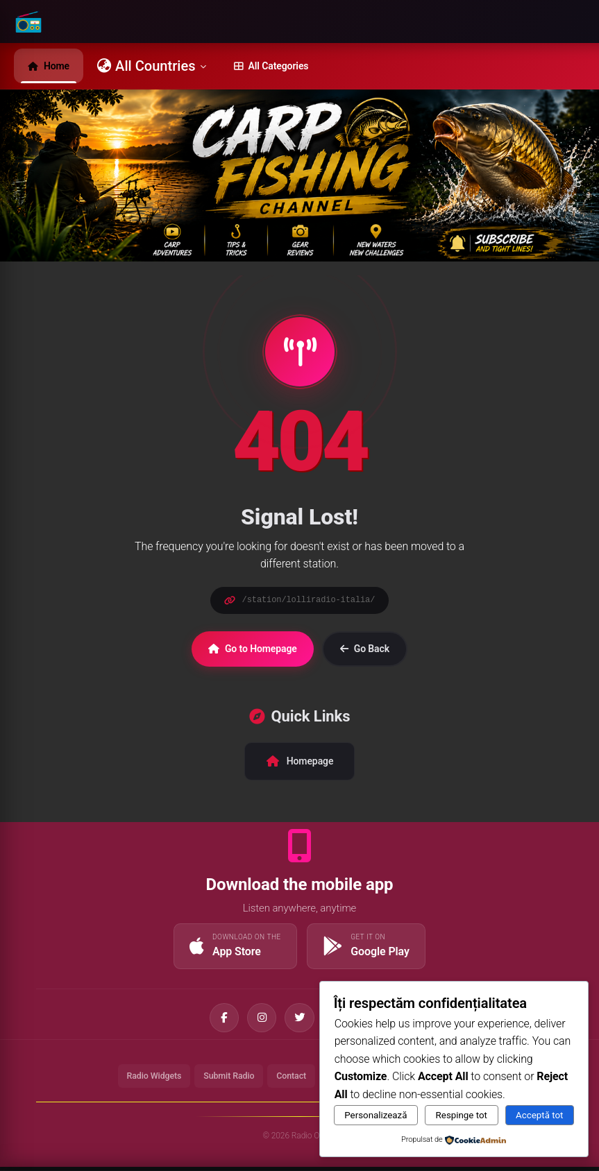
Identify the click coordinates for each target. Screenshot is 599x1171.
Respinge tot (461, 1115)
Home (48, 65)
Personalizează (375, 1115)
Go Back (364, 648)
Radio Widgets (146, 1078)
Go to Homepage (252, 648)
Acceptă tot (539, 1115)
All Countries (151, 66)
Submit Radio (225, 1078)
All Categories (271, 65)
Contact (290, 1078)
